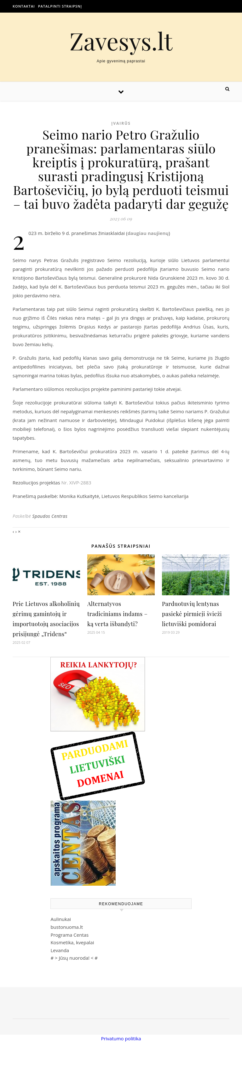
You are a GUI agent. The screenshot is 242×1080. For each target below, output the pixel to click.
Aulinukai (60, 919)
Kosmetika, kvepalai (72, 942)
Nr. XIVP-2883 (76, 482)
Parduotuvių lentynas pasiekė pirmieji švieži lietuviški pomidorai (192, 614)
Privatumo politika (121, 1038)
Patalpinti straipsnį (60, 6)
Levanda (59, 950)
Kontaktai (24, 6)
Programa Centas (69, 935)
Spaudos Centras (49, 516)
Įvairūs (121, 123)
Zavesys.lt (121, 41)
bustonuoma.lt (66, 927)
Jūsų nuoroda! (74, 958)
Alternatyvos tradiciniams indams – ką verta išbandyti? (117, 614)
